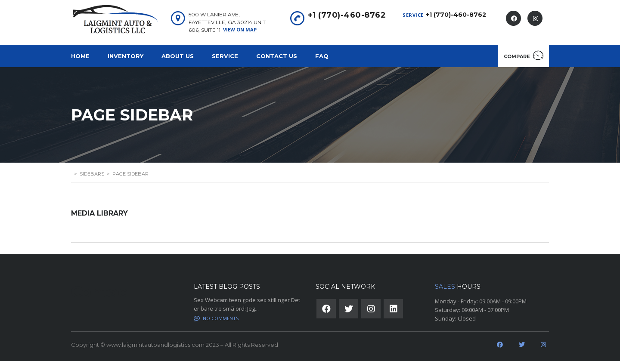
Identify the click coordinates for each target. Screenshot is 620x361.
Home (80, 55)
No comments (216, 318)
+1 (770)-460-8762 (456, 15)
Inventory (125, 55)
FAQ (322, 55)
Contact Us (276, 55)
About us (177, 55)
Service (225, 55)
